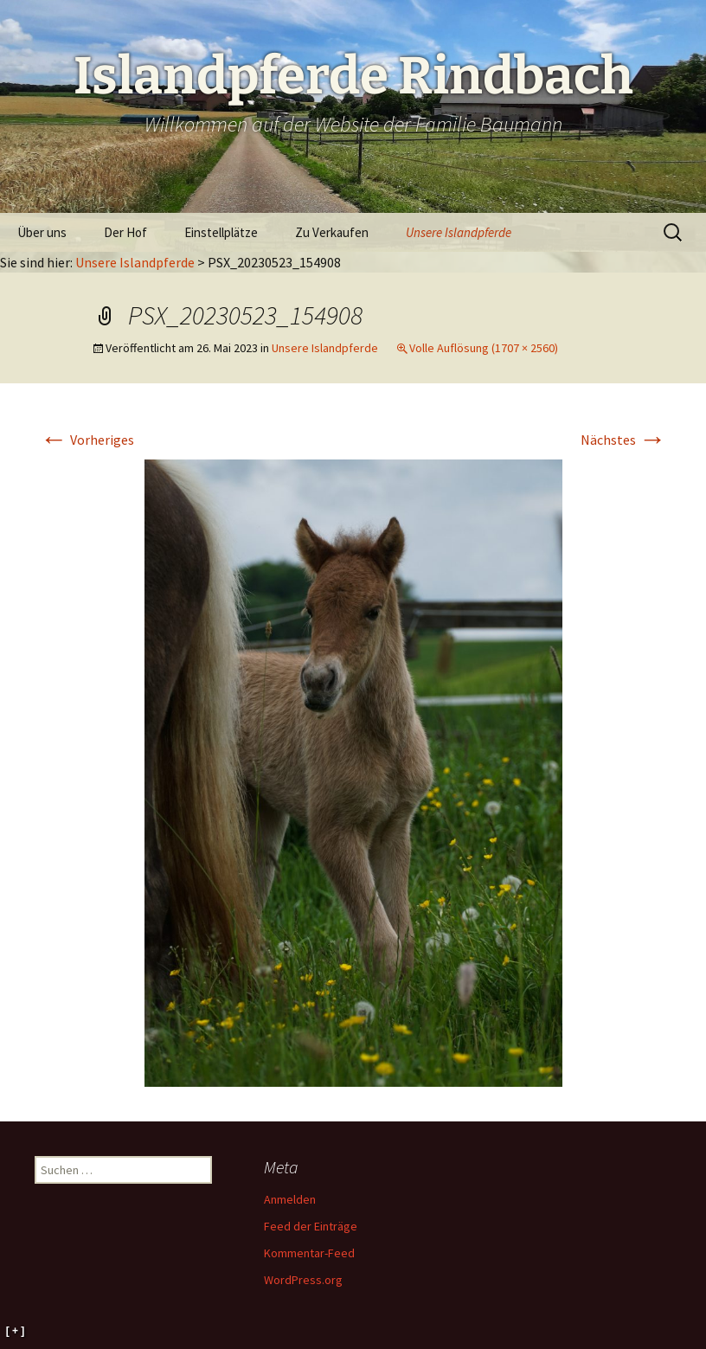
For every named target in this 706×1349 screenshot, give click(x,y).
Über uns (42, 232)
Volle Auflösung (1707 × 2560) (483, 348)
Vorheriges (87, 439)
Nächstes (623, 439)
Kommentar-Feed (309, 1253)
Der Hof (125, 232)
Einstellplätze (221, 232)
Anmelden (290, 1199)
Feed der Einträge (310, 1226)
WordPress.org (303, 1280)
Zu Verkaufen (332, 232)
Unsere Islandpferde (458, 232)
